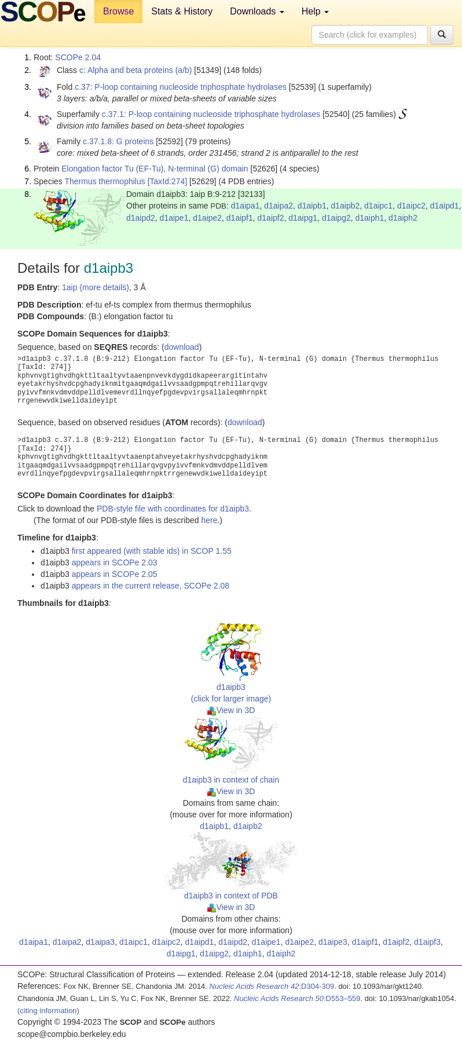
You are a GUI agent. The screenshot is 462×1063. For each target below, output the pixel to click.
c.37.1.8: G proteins (118, 141)
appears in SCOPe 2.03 (114, 562)
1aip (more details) (95, 287)
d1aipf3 (427, 942)
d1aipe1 (174, 217)
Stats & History (181, 11)
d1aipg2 (336, 217)
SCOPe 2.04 (78, 57)
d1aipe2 (207, 217)
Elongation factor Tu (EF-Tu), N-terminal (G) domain (154, 168)
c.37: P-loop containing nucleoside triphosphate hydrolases (181, 87)
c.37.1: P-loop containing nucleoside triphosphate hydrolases (211, 114)
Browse (118, 11)
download (181, 347)
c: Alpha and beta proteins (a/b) (135, 70)
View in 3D (231, 710)
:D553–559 (297, 998)
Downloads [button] (257, 11)
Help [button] (315, 11)
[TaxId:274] (168, 181)
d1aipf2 (271, 217)
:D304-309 (272, 986)
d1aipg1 (302, 217)
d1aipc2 (411, 205)
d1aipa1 (245, 205)
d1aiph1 (369, 217)
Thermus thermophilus (104, 181)
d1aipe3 (332, 942)
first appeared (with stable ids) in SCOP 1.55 (152, 551)
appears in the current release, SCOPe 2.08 (150, 585)
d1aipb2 (345, 205)
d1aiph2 (402, 217)
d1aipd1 (444, 205)
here (209, 520)
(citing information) (48, 1010)
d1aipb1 (312, 205)
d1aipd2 (140, 217)
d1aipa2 (278, 205)
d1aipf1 (239, 217)
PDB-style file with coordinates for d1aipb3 (173, 508)
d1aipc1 (378, 205)
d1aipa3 (100, 942)
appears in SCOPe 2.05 (114, 574)
